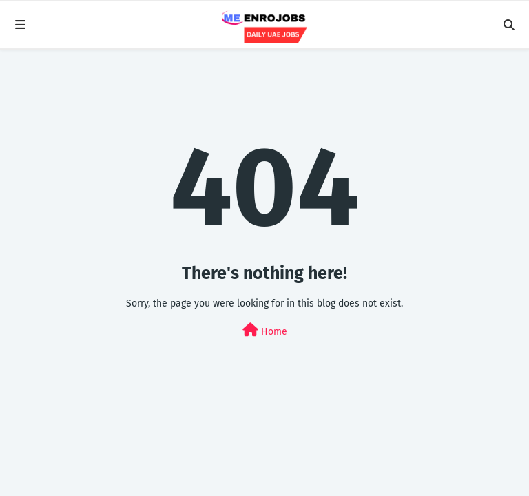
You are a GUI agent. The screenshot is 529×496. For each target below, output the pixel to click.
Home (264, 330)
